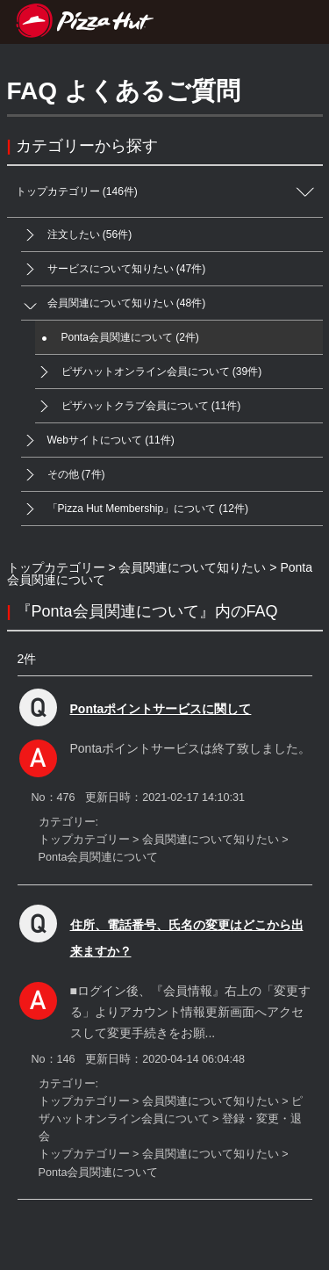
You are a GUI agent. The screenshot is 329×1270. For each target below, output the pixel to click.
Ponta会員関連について (99, 857)
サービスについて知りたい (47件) (113, 269)
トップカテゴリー (56, 567)
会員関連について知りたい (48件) (113, 303)
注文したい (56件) (76, 235)
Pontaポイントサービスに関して (161, 709)
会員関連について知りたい (192, 567)
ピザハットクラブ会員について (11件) (138, 406)
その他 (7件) (63, 475)
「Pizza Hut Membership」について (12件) (134, 509)
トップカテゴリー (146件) (169, 192)
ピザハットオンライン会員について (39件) (148, 372)
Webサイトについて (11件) (98, 440)
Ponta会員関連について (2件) (117, 338)
